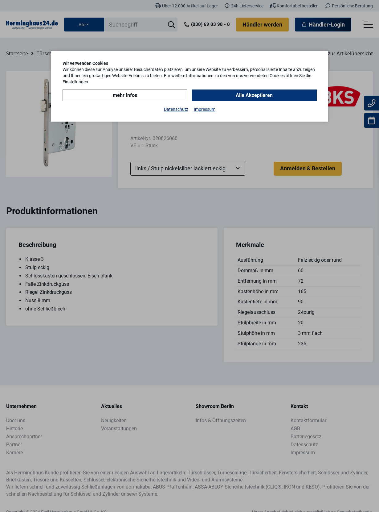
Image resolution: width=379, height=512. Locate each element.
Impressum (204, 109)
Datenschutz (176, 109)
